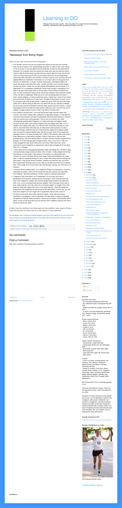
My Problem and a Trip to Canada (96, 238)
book (96, 91)
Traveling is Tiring (91, 225)
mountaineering (94, 106)
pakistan (110, 106)
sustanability (93, 116)
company (100, 95)
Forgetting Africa (91, 207)
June (87, 252)
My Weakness (90, 194)
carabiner (105, 93)
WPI (106, 89)
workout (95, 120)
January (88, 266)
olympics (103, 106)
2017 (86, 161)
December (89, 175)
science (92, 112)
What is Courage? (91, 188)
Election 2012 (104, 87)
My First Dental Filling (92, 210)
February (89, 263)
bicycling (91, 91)
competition (108, 95)
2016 (86, 164)
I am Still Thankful (91, 180)
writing (101, 120)
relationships (100, 109)
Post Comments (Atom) (25, 301)
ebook (93, 97)
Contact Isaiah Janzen (92, 485)
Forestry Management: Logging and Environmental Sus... (97, 213)
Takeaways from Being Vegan (95, 228)
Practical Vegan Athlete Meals (29, 229)
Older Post (71, 297)
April (87, 258)
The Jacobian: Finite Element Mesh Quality (97, 78)
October (88, 241)
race (93, 109)
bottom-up (102, 91)
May (87, 255)
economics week (101, 97)
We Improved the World (93, 223)
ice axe (103, 99)
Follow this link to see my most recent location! (96, 420)
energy (111, 97)
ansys (83, 91)
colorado (93, 95)
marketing (106, 104)
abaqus (110, 89)
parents (84, 109)
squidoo (101, 111)
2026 (86, 137)
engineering (86, 99)
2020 (86, 153)
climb (111, 93)
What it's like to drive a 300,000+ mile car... (97, 67)
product (89, 109)
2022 (86, 148)
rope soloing (109, 109)
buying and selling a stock (92, 93)
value (91, 120)
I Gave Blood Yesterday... (92, 71)
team (99, 116)
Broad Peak (96, 87)
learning (100, 102)
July (87, 250)
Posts (86, 287)
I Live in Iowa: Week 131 (93, 220)
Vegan (45, 229)
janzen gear (93, 102)
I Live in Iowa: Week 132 (93, 205)
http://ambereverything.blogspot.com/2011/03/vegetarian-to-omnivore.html (46, 215)
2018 (86, 159)
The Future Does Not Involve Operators (98, 196)
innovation (109, 99)
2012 (86, 270)
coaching (85, 95)
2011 (86, 272)
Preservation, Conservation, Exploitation (98, 217)
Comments (87, 290)
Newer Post (13, 297)
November (89, 178)
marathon (17, 229)
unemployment (95, 118)
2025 (86, 139)
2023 (86, 145)
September (89, 244)
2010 (86, 275)
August (88, 247)
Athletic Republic (87, 87)
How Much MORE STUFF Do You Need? (98, 185)
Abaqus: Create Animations (92, 58)
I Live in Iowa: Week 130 (93, 235)
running (40, 229)
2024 (86, 142)
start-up (106, 112)
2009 (86, 278)
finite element (96, 99)
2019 (86, 156)
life (105, 102)
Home (42, 297)
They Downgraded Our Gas (94, 199)
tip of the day (105, 115)
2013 (86, 172)
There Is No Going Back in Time (96, 202)
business (109, 91)
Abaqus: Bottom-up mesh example (94, 74)
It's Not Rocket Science (96, 89)
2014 (86, 170)
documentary (86, 97)
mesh (111, 104)
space (97, 111)
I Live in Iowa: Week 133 (93, 191)
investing (85, 102)
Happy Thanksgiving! (92, 183)
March (88, 261)
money (84, 106)
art (87, 91)
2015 (86, 167)
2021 (86, 150)
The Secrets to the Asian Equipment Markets (98, 54)
